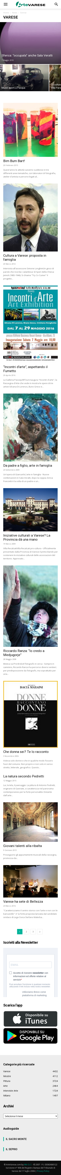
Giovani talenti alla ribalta (22, 846)
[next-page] (40, 931)
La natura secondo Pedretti (23, 776)
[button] (5, 4)
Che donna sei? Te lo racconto (26, 752)
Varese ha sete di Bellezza (23, 901)
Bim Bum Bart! (14, 161)
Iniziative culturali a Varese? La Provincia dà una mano (26, 537)
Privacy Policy (43, 1171)
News (14, 12)
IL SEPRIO (11, 1149)
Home (6, 12)
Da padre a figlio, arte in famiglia (27, 465)
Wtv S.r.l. (28, 1164)
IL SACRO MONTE (16, 1139)
